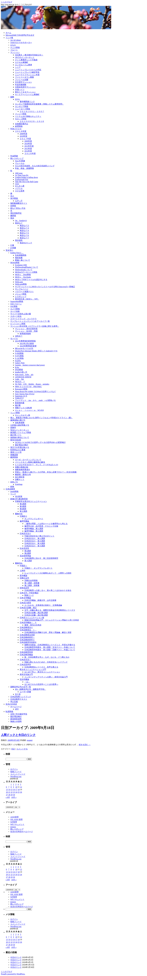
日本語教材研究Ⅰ (27, 637)
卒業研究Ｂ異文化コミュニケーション (31, 501)
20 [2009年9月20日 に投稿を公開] (7, 792)
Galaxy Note (20, 363)
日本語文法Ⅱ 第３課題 (34, 543)
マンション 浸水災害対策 (26, 329)
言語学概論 (24, 679)
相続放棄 (19, 258)
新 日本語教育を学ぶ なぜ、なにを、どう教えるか (46, 657)
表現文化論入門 (26, 674)
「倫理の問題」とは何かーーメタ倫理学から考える (46, 524)
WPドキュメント (17, 824)
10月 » (13, 797)
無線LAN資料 (16, 721)
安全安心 (9, 250)
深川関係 (14, 198)
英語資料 (19, 240)
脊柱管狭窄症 (16, 213)
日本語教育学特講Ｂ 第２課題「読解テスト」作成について (49, 650)
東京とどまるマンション (25, 92)
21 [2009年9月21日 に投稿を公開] (9, 792)
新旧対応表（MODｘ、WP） (27, 299)
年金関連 (14, 156)
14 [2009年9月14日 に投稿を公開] (9, 790)
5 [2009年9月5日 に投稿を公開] (20, 784)
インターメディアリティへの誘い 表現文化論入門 (46, 677)
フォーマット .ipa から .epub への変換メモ (35, 400)
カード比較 (15, 311)
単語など (19, 223)
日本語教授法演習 (27, 635)
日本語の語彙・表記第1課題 (36, 613)
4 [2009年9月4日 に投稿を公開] (18, 784)
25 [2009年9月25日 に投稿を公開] (19, 792)
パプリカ (19, 188)
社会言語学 (24, 548)
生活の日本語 (11, 704)
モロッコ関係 (20, 119)
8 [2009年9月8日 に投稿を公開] (11, 787)
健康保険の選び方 (17, 420)
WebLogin (19, 282)
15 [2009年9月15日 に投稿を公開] (12, 790)
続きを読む (85, 745)
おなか (13, 45)
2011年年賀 (29, 146)
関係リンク (29, 595)
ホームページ (16, 707)
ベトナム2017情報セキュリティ (28, 116)
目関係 (13, 206)
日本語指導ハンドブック (20, 697)
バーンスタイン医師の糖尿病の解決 (30, 462)
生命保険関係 (20, 255)
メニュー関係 (20, 294)
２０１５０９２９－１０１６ (32, 121)
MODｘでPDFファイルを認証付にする (31, 280)
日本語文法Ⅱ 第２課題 (34, 541)
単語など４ (24, 230)
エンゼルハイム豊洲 (23, 65)
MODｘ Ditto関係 (23, 275)
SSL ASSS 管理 (16, 819)
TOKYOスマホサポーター (21, 43)
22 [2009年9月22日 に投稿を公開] (12, 792)
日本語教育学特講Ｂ (28, 642)
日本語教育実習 (26, 652)
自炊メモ (14, 482)
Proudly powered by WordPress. (13, 974)
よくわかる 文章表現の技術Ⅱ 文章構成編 (43, 605)
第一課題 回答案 (31, 583)
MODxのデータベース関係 (26, 272)
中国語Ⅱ (23, 516)
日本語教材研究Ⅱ (27, 640)
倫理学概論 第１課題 (33, 529)
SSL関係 (13, 306)
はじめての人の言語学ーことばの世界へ (41, 684)
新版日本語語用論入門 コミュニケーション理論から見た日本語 (51, 620)
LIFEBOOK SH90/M (23, 377)
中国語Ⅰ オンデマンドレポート (38, 568)
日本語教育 (10, 489)
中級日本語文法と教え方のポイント (39, 536)
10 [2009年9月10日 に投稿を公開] (16, 787)
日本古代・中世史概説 (29, 593)
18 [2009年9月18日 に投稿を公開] (19, 790)
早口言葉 (14, 702)
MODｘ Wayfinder (23, 277)
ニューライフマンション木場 (27, 75)
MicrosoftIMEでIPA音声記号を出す (20, 35)
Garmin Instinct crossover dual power (30, 365)
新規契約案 (19, 403)
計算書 (13, 248)
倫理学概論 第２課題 (33, 531)
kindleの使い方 (21, 372)
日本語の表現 (25, 603)
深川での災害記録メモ (19, 447)
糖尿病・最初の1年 (23, 475)
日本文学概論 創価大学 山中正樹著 (40, 600)
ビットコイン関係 (17, 324)
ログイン (14, 769)
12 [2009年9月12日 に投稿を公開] (21, 787)
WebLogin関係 (21, 284)
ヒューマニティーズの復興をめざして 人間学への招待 (47, 573)
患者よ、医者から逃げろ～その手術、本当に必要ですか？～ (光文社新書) (46, 472)
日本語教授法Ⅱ (26, 627)
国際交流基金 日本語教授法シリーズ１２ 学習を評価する (49, 645)
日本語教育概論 (26, 655)
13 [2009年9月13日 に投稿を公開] (7, 790)
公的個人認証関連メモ (19, 425)
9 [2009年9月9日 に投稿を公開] (13, 787)
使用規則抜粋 (25, 334)
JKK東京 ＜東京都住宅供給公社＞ (29, 55)
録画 (12, 487)
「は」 (27, 682)
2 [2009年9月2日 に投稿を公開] (13, 784)
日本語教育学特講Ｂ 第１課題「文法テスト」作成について (49, 647)
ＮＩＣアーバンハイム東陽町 (27, 94)
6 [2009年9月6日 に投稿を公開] (6, 787)
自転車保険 (19, 423)
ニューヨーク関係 (22, 109)
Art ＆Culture (15, 40)
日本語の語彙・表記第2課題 (36, 615)
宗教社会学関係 (31, 580)
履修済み (19, 563)
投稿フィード (16, 772)
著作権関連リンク (27, 102)
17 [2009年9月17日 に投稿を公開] (16, 790)
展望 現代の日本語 (32, 625)
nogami (29, 740)
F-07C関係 (19, 356)
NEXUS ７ (20, 382)
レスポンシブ (20, 297)
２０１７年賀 (25, 139)
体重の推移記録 (21, 467)
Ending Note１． (17, 253)
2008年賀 (23, 134)
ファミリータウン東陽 (24, 77)
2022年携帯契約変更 (28, 346)
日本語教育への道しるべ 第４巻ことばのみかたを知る (47, 590)
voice (17, 184)
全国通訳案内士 (21, 124)
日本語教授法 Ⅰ (28, 630)
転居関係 (9, 712)
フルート (14, 50)
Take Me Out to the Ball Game (26, 182)
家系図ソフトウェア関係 (20, 432)
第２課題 (23, 511)
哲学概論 (23, 576)
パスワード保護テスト (24, 292)
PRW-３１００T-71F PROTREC (28, 387)
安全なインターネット (19, 430)
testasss (13, 827)
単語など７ (24, 238)
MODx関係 (14, 263)
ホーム (8, 33)
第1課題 (23, 504)
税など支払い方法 (17, 208)
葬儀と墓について (22, 260)
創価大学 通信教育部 (19, 499)
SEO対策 (18, 496)
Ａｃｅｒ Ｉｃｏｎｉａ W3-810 (29, 410)
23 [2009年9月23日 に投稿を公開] (14, 792)
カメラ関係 (15, 309)
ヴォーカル (19, 163)
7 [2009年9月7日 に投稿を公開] (8, 787)
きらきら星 (19, 186)
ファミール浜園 (21, 80)
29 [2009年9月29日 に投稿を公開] (12, 795)
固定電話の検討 (21, 445)
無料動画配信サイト (18, 203)
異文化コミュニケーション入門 (33, 669)
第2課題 (27, 553)
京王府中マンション (23, 82)
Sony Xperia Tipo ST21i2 (24, 394)
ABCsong (18, 173)
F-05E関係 (19, 353)
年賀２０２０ (16, 129)
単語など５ (24, 233)
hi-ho (17, 367)
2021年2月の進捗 (27, 343)
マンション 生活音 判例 (26, 331)
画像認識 (14, 455)
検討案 (18, 405)
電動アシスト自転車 (23, 408)
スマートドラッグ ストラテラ (23, 319)
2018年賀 (23, 136)
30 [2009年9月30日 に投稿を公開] (14, 795)
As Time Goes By (21, 175)
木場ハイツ (19, 90)
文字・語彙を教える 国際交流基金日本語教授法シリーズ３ (49, 610)
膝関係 (13, 216)
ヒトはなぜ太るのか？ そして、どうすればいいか (36, 465)
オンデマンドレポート (33, 519)
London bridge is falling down (26, 177)
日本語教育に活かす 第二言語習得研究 (41, 558)
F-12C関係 (19, 358)
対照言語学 (24, 588)
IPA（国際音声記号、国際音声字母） (30, 689)
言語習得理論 (25, 556)
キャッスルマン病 (22, 415)
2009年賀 (28, 141)
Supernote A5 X (21, 396)
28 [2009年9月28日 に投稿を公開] (9, 795)
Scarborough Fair (21, 179)
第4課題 (23, 509)
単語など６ (24, 235)
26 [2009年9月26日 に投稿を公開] (21, 792)
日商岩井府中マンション (25, 87)
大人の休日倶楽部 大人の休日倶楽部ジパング (34, 166)
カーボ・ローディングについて (28, 460)
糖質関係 (14, 457)
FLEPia (18, 361)
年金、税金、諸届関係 (24, 168)
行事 (12, 245)
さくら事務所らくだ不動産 (26, 60)
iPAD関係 (19, 370)
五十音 (18, 694)
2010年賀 (28, 144)
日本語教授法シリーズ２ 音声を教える (41, 667)
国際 (12, 97)
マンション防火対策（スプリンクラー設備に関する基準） (34, 326)
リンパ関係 (15, 413)
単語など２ (24, 226)
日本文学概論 (25, 598)
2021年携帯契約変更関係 (25, 341)
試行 (17, 709)
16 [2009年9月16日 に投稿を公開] (14, 790)
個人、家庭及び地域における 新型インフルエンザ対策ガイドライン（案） (41, 418)
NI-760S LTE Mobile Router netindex (32, 384)
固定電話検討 (16, 716)
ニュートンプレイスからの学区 (28, 70)
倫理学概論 (24, 521)
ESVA (17, 99)
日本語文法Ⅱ (25, 534)
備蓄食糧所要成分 (22, 470)
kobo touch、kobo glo (24, 375)
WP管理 (13, 822)
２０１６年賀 (30, 153)
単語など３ (24, 228)
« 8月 (8, 797)
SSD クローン (16, 304)
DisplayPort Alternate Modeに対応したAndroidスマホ (36, 351)
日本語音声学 (25, 665)
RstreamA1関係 (21, 389)
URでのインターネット (24, 57)
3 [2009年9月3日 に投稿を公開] (15, 784)
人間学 (22, 571)
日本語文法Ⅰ (25, 660)
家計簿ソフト (16, 435)
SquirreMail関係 (16, 301)
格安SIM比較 (15, 440)
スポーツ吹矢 (16, 316)
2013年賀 (28, 149)
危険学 (13, 428)
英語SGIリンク (26, 243)
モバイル (14, 339)
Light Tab (19, 379)
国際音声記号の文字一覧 (20, 687)
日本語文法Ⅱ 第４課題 (34, 546)
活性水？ (19, 336)
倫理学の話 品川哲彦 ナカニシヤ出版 (41, 526)
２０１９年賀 (20, 131)
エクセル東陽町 (21, 62)
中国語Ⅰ (23, 566)
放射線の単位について (19, 437)
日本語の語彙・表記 (28, 608)
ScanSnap (18, 484)
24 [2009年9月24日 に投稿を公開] (16, 792)
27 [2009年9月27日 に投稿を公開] (7, 795)
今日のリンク (16, 957)
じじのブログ (6, 2)
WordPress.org (15, 777)
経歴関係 (19, 126)
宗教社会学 (24, 578)
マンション (15, 52)
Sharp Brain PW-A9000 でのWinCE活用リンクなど (35, 392)
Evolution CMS (21, 265)
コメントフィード (17, 774)
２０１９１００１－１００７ (32, 111)
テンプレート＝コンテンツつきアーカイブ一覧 (30, 321)
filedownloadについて (23, 270)
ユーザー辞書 (25, 692)
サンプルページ (21, 289)
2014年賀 (28, 151)
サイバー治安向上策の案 (20, 314)
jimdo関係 (14, 491)
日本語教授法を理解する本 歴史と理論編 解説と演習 (47, 632)
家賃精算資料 (16, 719)
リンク (13, 494)
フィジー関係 (20, 114)
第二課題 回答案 (31, 585)
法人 (12, 196)
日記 (13, 749)
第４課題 (28, 561)
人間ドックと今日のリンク (18, 734)
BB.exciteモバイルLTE (24, 348)
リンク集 (9, 38)
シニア (18, 67)
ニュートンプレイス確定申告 (27, 72)
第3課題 (23, 506)
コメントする (22, 749)
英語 (12, 218)
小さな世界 (19, 191)
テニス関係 (15, 48)
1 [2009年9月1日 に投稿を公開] (11, 784)
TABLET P (19, 398)
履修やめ (19, 514)
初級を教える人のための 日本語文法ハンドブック (46, 662)
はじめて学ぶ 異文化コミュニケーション (42, 672)
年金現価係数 (20, 85)
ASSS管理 (14, 817)
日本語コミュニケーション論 (32, 618)
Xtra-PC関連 (20, 161)
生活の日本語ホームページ (21, 831)
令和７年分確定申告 (18, 714)
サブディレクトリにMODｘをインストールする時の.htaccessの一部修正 (45, 287)
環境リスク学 (16, 452)
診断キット (19, 479)
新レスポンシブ (16, 158)
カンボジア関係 (21, 106)
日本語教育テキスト (18, 699)
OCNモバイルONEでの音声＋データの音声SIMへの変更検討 (40, 442)
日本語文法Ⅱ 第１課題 (34, 538)
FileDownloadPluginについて (26, 267)
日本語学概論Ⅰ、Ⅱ (28, 623)
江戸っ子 (19, 201)
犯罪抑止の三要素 (17, 450)
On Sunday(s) (21, 221)
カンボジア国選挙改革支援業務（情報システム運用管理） (39, 104)
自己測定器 (19, 477)
